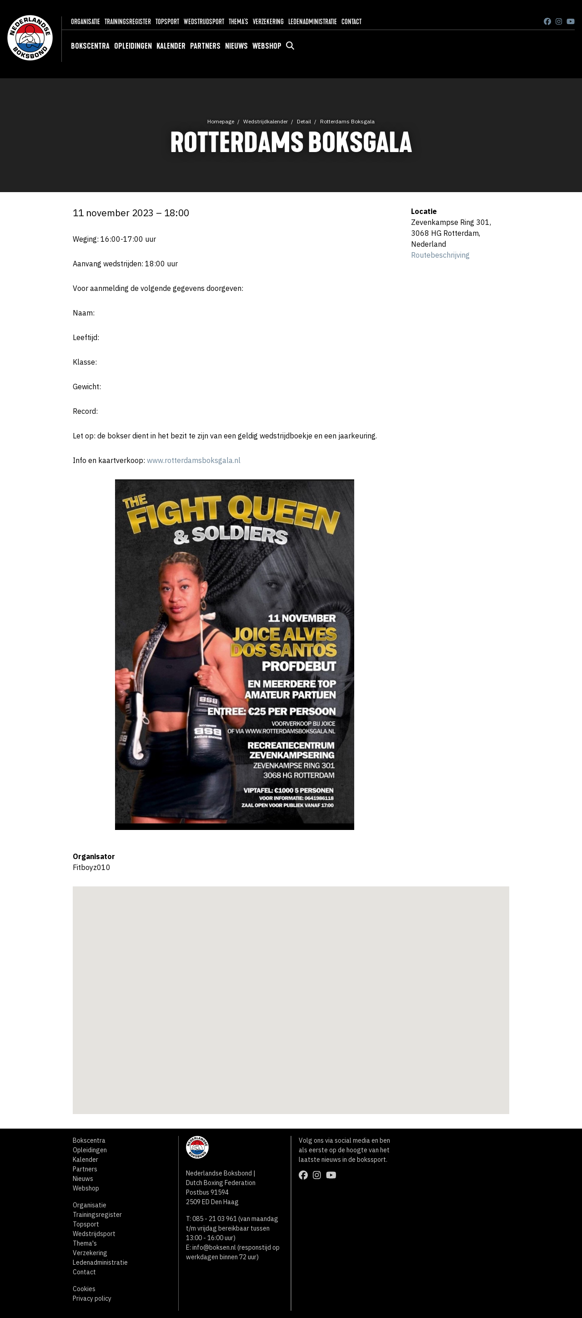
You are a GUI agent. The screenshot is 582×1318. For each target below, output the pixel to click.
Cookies (84, 1289)
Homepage (220, 121)
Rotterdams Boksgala (347, 121)
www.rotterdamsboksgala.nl (194, 460)
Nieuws (236, 46)
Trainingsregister (128, 21)
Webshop (266, 46)
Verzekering (268, 21)
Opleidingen (133, 46)
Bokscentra (90, 46)
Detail (304, 121)
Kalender (171, 46)
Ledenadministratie (312, 21)
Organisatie (85, 21)
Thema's (238, 21)
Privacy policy (92, 1298)
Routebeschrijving (440, 255)
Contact (351, 21)
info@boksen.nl (214, 1247)
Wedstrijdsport (204, 21)
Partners (205, 46)
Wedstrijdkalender (265, 121)
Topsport (167, 21)
